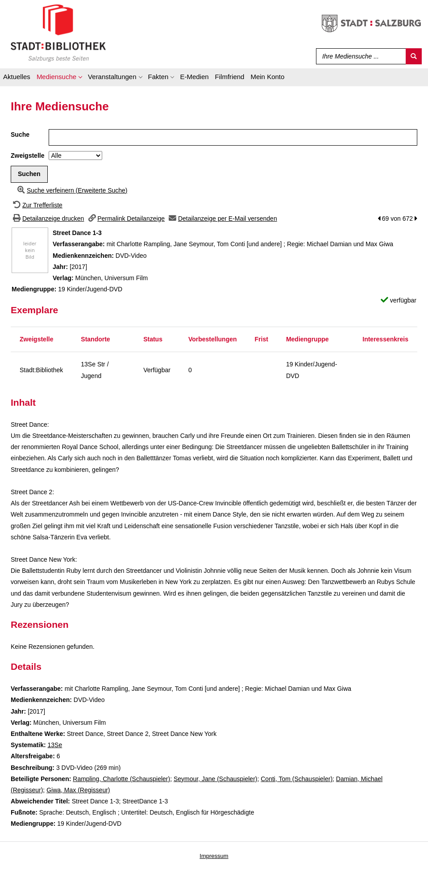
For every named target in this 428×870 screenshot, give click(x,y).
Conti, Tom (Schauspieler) (296, 778)
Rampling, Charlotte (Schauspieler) (121, 778)
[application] (59, 78)
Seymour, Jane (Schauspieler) (216, 778)
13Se (54, 744)
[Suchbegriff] (359, 56)
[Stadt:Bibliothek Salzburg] (58, 32)
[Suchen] (414, 56)
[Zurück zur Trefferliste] (36, 205)
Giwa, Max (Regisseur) (78, 790)
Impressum (213, 856)
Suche (20, 134)
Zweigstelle (27, 155)
